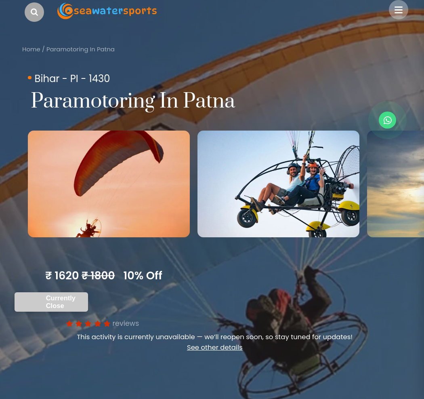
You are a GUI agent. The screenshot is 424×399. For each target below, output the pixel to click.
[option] (109, 184)
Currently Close (61, 301)
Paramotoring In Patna (80, 49)
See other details (215, 347)
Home (31, 49)
